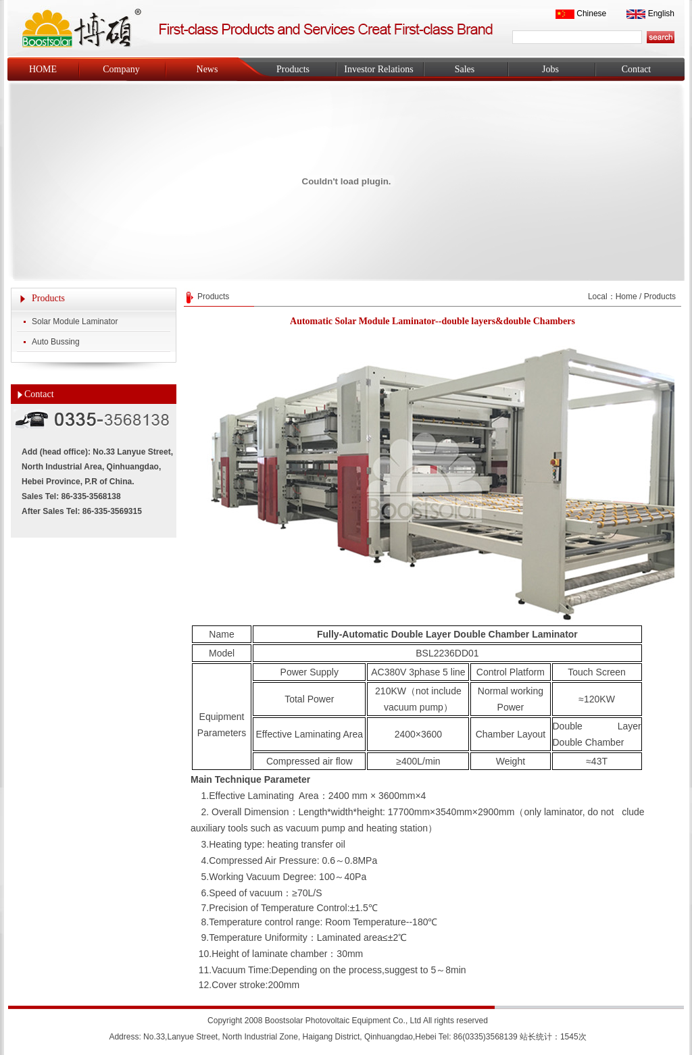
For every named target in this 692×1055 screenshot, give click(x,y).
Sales (465, 69)
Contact (636, 69)
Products (293, 69)
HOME (43, 69)
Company (121, 69)
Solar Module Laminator (75, 321)
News (207, 69)
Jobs (550, 69)
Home (626, 296)
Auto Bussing (56, 341)
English (661, 13)
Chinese (591, 13)
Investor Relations (378, 69)
